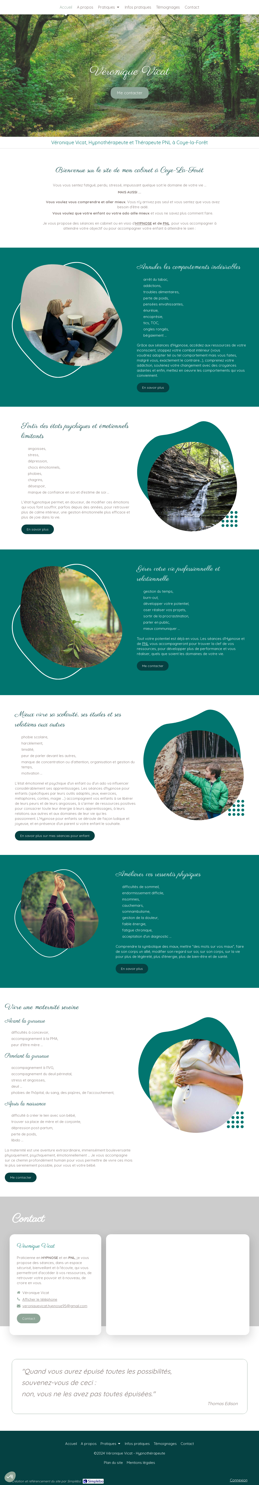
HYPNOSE (143, 223)
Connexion (238, 1480)
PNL (166, 223)
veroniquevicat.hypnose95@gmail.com (54, 1306)
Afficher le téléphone (39, 1299)
